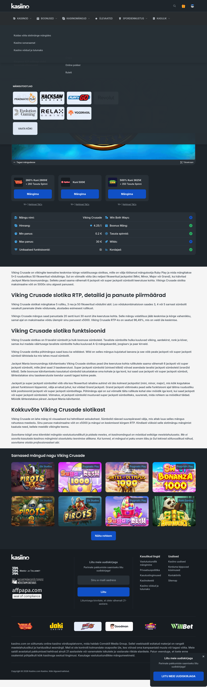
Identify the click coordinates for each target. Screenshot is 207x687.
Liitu (103, 592)
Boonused (47, 18)
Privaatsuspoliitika (150, 570)
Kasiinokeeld (147, 580)
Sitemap (172, 580)
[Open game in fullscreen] (187, 162)
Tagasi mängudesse (24, 162)
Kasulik (162, 18)
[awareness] (182, 671)
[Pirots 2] (32, 511)
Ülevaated (106, 18)
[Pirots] (80, 511)
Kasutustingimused (150, 575)
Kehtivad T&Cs (35, 204)
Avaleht (16, 27)
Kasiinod (22, 18)
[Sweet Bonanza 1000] (174, 477)
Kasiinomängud (76, 18)
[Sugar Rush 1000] (80, 477)
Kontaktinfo (174, 575)
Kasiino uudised (177, 561)
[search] (174, 6)
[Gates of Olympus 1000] (127, 477)
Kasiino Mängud (34, 27)
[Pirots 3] (32, 477)
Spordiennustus (133, 18)
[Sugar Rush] (127, 511)
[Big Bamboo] (174, 511)
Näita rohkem (103, 535)
